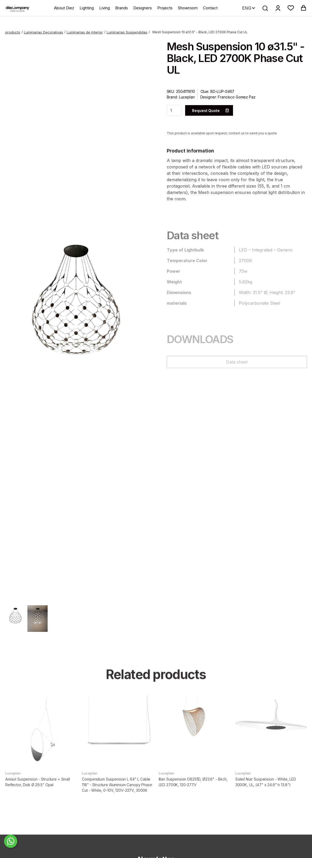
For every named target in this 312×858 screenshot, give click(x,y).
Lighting (87, 7)
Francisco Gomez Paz (236, 97)
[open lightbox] (75, 319)
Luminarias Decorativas (43, 32)
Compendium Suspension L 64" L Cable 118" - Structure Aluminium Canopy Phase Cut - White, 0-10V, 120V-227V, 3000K (117, 796)
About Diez (64, 7)
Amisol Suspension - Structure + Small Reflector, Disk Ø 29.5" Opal (37, 793)
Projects (165, 7)
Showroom (188, 7)
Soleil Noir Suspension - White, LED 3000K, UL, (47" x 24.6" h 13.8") (265, 793)
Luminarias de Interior (85, 32)
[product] (41, 742)
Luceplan (187, 97)
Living (104, 7)
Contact (210, 7)
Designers (142, 7)
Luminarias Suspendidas (127, 32)
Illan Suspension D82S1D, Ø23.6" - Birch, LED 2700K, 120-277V (193, 793)
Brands (121, 7)
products (12, 32)
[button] (291, 8)
